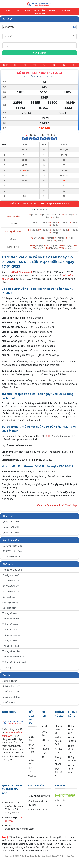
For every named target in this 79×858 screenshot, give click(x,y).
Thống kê (8, 562)
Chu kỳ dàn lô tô (10, 573)
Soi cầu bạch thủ (11, 695)
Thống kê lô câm (11, 633)
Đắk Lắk (28, 74)
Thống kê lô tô (9, 611)
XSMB (5, 11)
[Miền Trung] (5, 63)
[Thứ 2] (15, 63)
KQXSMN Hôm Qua (12, 554)
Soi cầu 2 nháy (9, 679)
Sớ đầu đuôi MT (10, 584)
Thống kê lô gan (10, 622)
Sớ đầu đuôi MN (10, 589)
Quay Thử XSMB (10, 519)
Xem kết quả (39, 51)
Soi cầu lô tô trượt (11, 689)
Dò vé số (7, 17)
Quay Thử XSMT (10, 525)
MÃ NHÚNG (70, 11)
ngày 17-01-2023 (45, 74)
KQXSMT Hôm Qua (12, 549)
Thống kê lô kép (10, 644)
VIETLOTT (45, 11)
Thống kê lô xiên (11, 649)
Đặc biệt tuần (9, 595)
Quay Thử (8, 514)
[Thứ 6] (54, 63)
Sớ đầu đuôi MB (10, 578)
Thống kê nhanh (11, 617)
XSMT (13, 11)
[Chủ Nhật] (74, 63)
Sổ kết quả (7, 665)
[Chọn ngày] (39, 25)
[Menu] (2, 4)
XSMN (22, 11)
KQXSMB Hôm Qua (12, 544)
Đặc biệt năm (9, 606)
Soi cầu (7, 673)
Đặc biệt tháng (10, 600)
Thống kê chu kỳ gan (13, 655)
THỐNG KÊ (57, 11)
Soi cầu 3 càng (9, 700)
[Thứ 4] (35, 63)
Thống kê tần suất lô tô (14, 660)
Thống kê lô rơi (10, 638)
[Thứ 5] (44, 63)
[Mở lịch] (74, 25)
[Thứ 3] (25, 63)
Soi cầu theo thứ (10, 684)
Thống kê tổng (10, 627)
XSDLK (49, 434)
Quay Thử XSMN (10, 530)
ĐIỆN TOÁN (33, 11)
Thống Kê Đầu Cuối (12, 568)
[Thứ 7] (64, 63)
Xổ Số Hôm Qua (11, 538)
